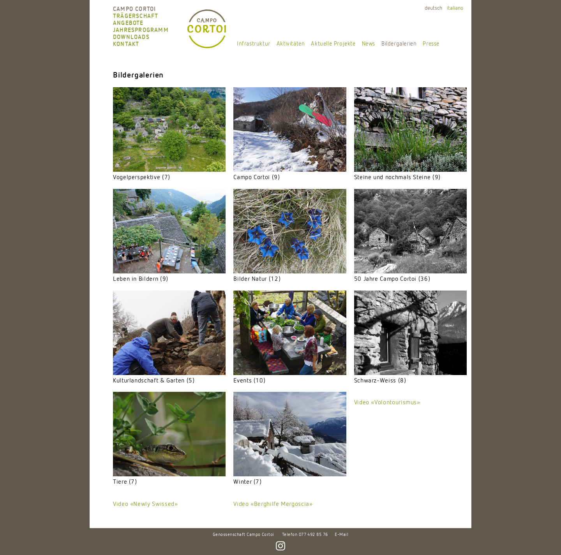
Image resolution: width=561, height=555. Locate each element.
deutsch (433, 8)
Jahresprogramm (141, 30)
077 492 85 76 (313, 534)
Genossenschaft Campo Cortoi (243, 534)
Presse (431, 44)
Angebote (128, 23)
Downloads (131, 37)
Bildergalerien (398, 44)
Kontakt (126, 44)
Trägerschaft (135, 16)
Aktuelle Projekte (333, 44)
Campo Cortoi (134, 9)
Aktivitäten (291, 44)
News (368, 44)
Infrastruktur (253, 44)
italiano (455, 8)
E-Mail (341, 534)
